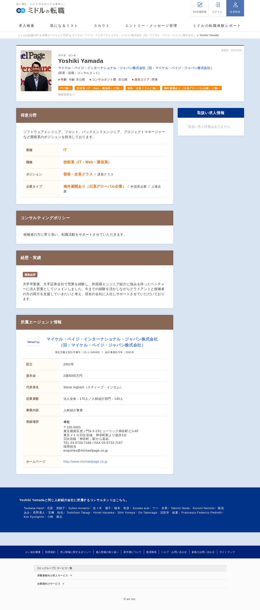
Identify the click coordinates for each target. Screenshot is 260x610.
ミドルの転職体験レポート (217, 25)
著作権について (132, 552)
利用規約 (50, 552)
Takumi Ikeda (180, 508)
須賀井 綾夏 (169, 512)
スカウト (102, 25)
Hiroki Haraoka (103, 512)
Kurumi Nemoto (204, 508)
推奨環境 (151, 552)
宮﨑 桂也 (55, 512)
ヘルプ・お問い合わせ (174, 552)
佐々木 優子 (102, 508)
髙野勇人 (39, 512)
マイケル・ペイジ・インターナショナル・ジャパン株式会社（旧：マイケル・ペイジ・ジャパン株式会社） (136, 68)
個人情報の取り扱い (107, 552)
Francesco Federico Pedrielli (201, 512)
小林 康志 (54, 516)
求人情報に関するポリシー (75, 552)
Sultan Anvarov (79, 508)
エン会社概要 (33, 552)
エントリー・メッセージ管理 (151, 25)
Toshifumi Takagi (78, 512)
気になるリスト (64, 25)
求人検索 (27, 25)
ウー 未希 (160, 508)
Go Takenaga (147, 512)
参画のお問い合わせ (203, 552)
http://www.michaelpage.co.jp (86, 461)
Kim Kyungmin (34, 516)
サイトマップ (227, 552)
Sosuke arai (141, 508)
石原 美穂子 (56, 508)
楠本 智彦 (121, 508)
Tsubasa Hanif (34, 508)
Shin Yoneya (126, 512)
